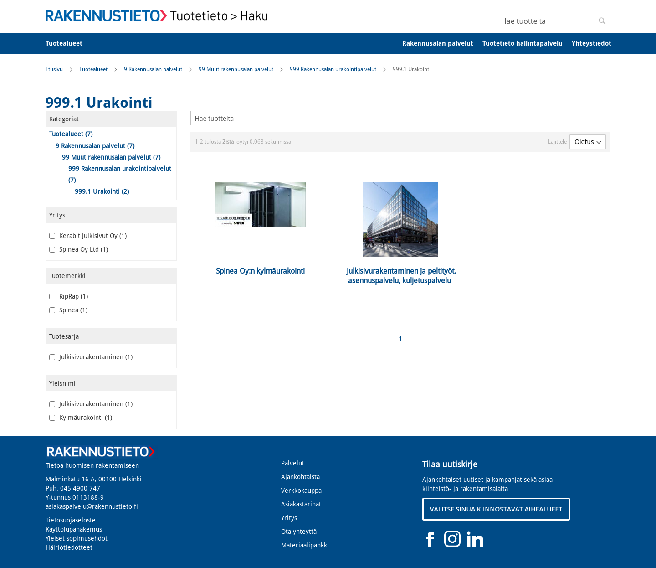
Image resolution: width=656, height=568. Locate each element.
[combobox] (553, 21)
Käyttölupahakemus (74, 529)
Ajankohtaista (300, 476)
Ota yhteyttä (299, 531)
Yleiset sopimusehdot (77, 538)
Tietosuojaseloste (71, 520)
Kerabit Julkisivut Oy (88, 235)
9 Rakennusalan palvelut (154, 69)
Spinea (68, 310)
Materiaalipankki (305, 545)
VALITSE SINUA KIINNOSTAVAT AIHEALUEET (496, 509)
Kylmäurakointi (80, 417)
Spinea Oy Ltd (78, 249)
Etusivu (55, 69)
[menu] (328, 43)
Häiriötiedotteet (69, 547)
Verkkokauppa (301, 490)
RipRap (68, 296)
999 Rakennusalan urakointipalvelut (334, 69)
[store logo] (159, 15)
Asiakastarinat (301, 504)
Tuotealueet (94, 69)
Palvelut (292, 463)
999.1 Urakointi (102, 191)
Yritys (289, 518)
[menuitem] (70, 43)
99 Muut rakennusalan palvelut (237, 69)
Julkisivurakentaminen (91, 357)
